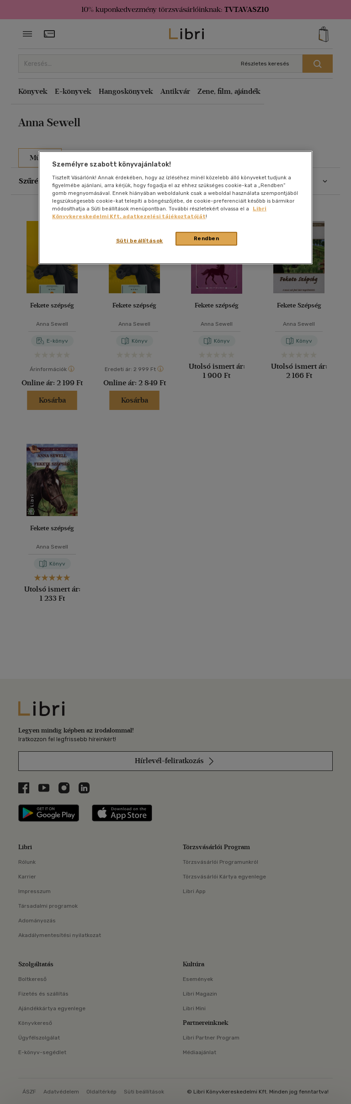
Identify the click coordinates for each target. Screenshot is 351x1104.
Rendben (206, 238)
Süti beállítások (139, 240)
